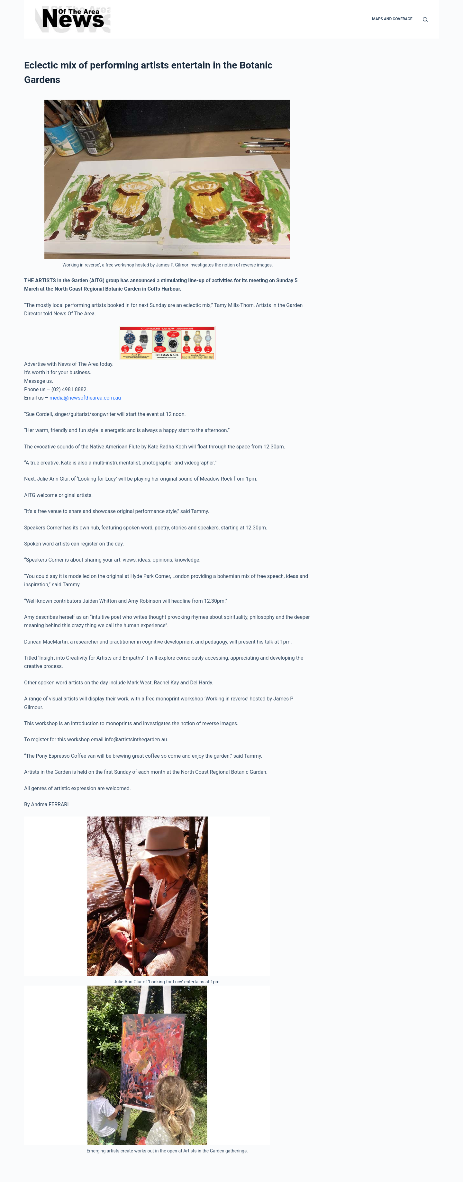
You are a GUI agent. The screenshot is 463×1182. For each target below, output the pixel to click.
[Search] (425, 19)
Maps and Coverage (392, 19)
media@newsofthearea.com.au (85, 398)
